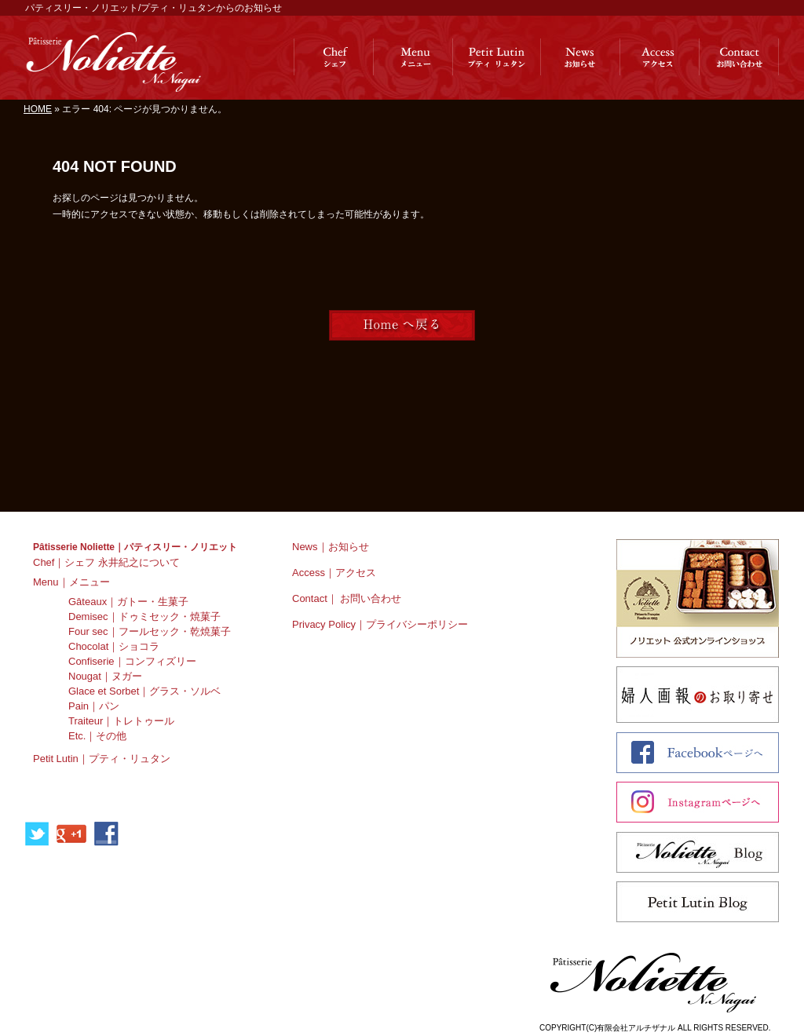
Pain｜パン (93, 706)
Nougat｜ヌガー (105, 676)
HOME (38, 109)
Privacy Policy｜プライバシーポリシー (380, 624)
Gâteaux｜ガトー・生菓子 (128, 601)
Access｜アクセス (334, 572)
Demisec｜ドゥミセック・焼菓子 (144, 616)
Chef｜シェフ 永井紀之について (106, 562)
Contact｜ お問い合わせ (346, 598)
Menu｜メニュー (71, 582)
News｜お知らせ (330, 547)
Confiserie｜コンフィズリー (132, 661)
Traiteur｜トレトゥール (121, 721)
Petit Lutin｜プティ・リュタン (101, 758)
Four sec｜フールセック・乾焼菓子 (149, 631)
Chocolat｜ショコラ (113, 646)
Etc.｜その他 (97, 736)
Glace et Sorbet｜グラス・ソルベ (144, 691)
